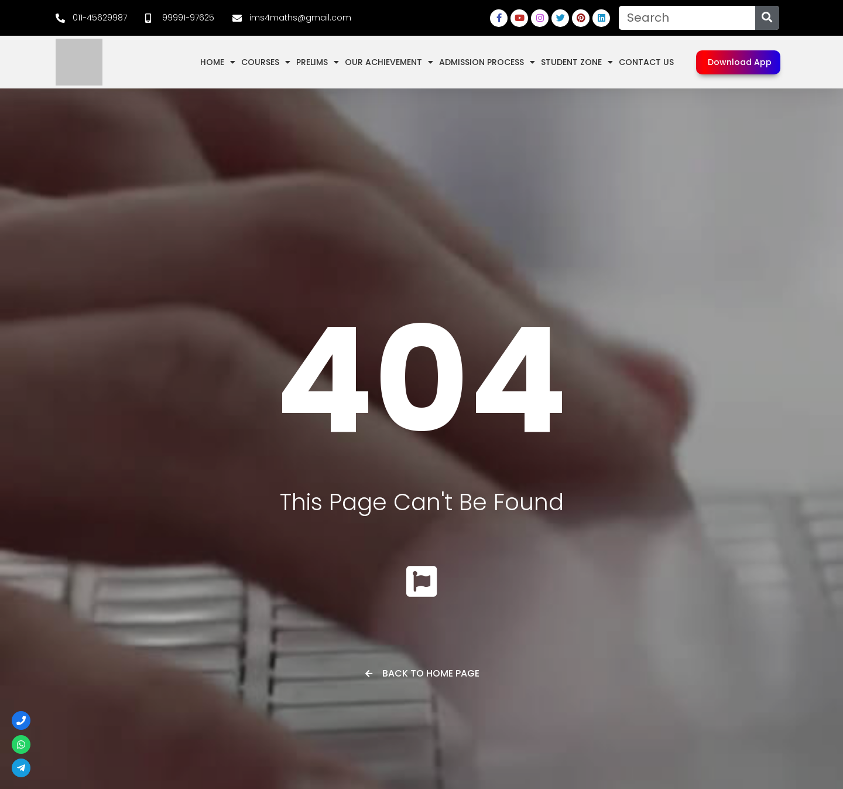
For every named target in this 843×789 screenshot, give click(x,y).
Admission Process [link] (487, 62)
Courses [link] (265, 62)
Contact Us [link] (646, 62)
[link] (91, 18)
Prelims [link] (317, 62)
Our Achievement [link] (389, 62)
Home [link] (217, 62)
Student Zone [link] (577, 62)
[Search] (767, 18)
